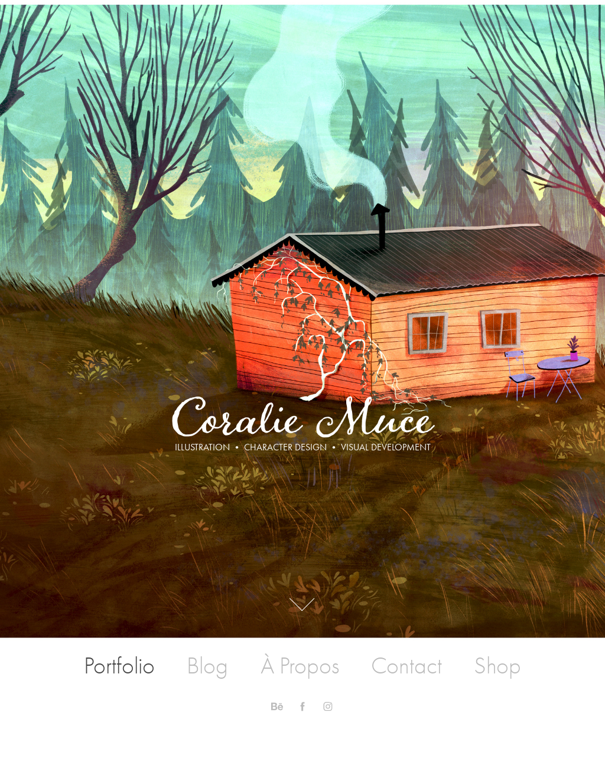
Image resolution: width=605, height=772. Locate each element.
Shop (497, 665)
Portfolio (119, 665)
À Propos (300, 665)
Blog (207, 665)
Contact (406, 665)
